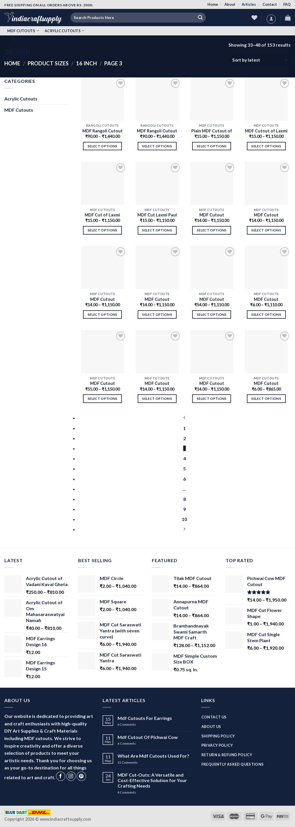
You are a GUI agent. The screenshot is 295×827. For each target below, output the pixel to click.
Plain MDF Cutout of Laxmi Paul (211, 131)
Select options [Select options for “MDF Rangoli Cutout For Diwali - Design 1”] (157, 146)
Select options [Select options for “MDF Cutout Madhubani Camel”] (266, 314)
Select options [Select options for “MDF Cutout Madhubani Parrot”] (103, 398)
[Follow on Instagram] (71, 776)
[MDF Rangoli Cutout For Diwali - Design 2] (102, 99)
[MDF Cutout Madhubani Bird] (266, 183)
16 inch (86, 63)
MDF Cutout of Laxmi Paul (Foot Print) (266, 131)
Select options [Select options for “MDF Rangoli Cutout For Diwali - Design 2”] (103, 146)
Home (212, 4)
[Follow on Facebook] (60, 776)
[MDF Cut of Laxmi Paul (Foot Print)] (102, 183)
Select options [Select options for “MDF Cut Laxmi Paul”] (157, 230)
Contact (269, 4)
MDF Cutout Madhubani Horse (157, 300)
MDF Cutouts (23, 30)
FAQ (287, 4)
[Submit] (200, 17)
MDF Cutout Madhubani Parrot (102, 384)
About (229, 4)
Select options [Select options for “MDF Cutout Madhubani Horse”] (157, 314)
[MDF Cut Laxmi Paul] (157, 183)
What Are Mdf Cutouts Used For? (153, 755)
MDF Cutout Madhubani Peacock (211, 300)
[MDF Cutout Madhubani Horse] (157, 267)
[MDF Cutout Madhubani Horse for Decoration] (102, 267)
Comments (127, 724)
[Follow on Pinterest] (81, 776)
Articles (249, 4)
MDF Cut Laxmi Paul (157, 214)
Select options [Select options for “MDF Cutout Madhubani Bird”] (266, 230)
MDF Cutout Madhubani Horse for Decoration (103, 300)
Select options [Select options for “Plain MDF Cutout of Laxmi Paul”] (212, 146)
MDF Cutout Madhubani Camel (266, 300)
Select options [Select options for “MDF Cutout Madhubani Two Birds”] (212, 398)
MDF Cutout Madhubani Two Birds (211, 384)
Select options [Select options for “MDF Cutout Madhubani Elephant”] (212, 230)
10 (184, 519)
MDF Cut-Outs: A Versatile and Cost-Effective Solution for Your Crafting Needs (152, 780)
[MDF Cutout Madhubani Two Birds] (211, 351)
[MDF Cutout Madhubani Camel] (266, 267)
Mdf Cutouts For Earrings (145, 718)
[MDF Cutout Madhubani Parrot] (102, 351)
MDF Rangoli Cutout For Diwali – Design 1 (157, 131)
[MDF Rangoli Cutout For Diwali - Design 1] (157, 99)
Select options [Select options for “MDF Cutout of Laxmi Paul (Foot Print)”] (266, 146)
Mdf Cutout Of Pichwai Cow (148, 737)
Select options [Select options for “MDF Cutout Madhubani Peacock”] (212, 314)
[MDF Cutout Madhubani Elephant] (211, 183)
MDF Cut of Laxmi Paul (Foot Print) (102, 215)
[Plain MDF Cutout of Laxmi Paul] (211, 99)
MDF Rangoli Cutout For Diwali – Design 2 (102, 131)
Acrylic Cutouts (64, 30)
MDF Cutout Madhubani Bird (266, 215)
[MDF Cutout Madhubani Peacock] (211, 267)
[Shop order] (259, 60)
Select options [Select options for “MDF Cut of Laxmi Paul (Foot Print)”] (103, 230)
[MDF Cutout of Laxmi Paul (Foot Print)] (266, 99)
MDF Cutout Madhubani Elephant (211, 215)
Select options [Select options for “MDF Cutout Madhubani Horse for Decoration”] (103, 314)
